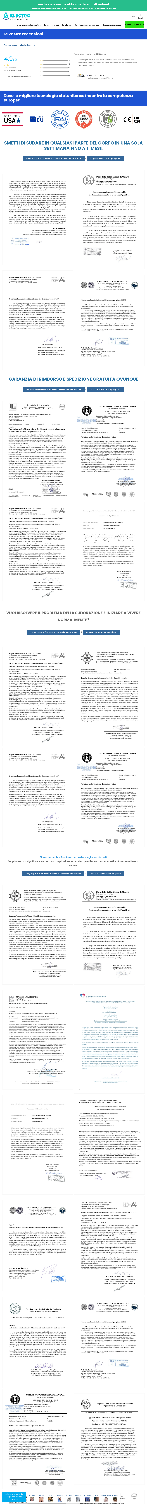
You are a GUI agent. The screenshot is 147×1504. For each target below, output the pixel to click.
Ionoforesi (66, 25)
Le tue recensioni (51, 25)
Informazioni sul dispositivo (29, 25)
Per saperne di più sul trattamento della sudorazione (54, 632)
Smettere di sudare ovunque (87, 25)
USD (133, 16)
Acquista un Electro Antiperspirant (105, 158)
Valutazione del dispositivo (19, 76)
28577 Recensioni (10, 68)
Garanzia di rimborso (112, 25)
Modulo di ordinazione (134, 24)
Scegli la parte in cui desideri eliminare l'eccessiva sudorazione (53, 158)
